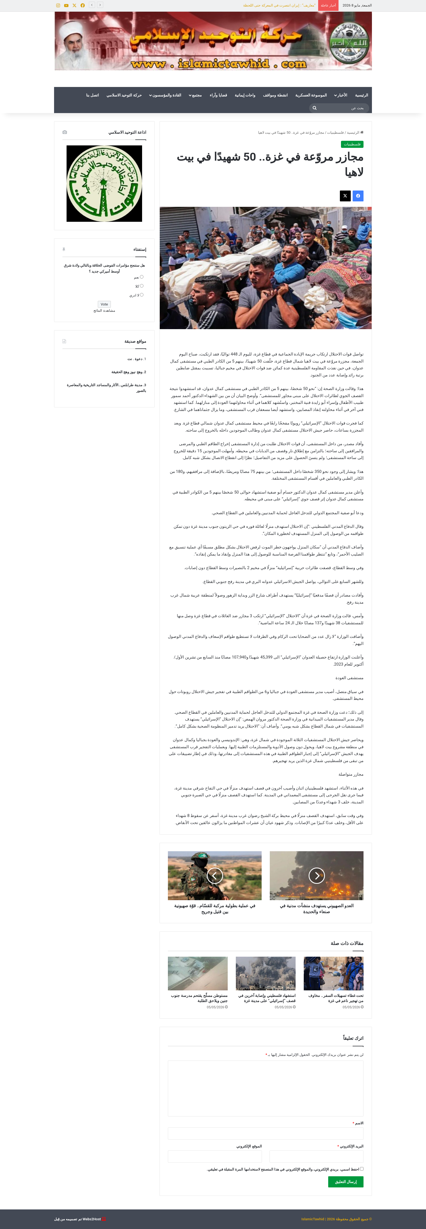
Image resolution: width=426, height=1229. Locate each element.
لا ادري (134, 295)
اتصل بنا (92, 95)
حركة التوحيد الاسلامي (124, 95)
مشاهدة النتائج (104, 310)
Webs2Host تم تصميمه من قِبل (77, 1219)
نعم (136, 277)
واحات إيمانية (245, 95)
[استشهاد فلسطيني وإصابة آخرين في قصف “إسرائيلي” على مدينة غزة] (266, 973)
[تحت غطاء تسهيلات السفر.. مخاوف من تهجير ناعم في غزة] (334, 973)
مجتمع (197, 95)
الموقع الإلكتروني (249, 1146)
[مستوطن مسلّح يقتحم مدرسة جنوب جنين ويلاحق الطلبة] (198, 973)
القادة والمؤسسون (166, 95)
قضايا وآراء (218, 95)
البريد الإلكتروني (350, 1146)
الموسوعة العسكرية (311, 95)
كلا (137, 286)
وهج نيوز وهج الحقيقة (126, 372)
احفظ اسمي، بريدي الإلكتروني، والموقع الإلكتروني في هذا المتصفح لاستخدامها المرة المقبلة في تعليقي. (283, 1169)
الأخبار (342, 95)
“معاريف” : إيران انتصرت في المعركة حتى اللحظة (279, 5)
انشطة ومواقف (275, 95)
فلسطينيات (335, 132)
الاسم (358, 1123)
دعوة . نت (134, 359)
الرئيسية (361, 95)
